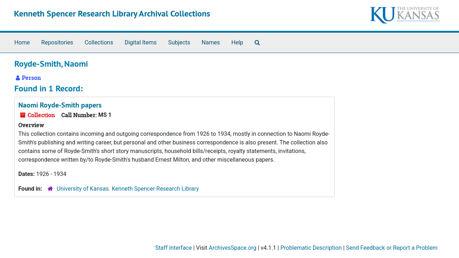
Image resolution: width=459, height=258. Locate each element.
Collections (99, 42)
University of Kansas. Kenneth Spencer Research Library (128, 188)
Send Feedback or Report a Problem (391, 247)
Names (211, 42)
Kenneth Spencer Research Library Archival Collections (112, 13)
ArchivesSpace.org (232, 247)
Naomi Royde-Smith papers (59, 105)
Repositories (57, 42)
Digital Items (140, 42)
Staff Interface (173, 247)
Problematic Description (311, 247)
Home (22, 42)
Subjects (179, 42)
